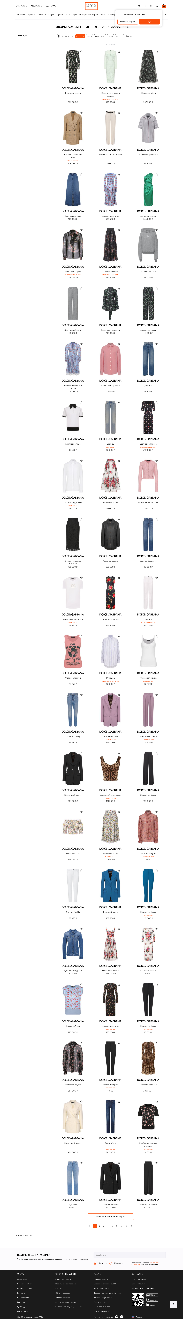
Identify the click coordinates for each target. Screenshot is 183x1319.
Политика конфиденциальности (68, 1307)
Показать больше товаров (110, 1217)
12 (126, 1226)
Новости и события (25, 1284)
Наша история (23, 1298)
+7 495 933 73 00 (139, 1279)
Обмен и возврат (62, 1293)
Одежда (42, 15)
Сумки (60, 15)
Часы (103, 15)
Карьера (21, 1302)
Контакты (21, 1293)
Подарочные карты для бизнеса (107, 1293)
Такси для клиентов (102, 1307)
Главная (19, 1235)
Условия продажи (62, 1298)
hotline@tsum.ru (138, 1284)
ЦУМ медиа (22, 1307)
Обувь (51, 15)
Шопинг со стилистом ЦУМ (105, 1284)
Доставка (59, 1288)
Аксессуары (71, 15)
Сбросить (130, 36)
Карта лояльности (101, 1311)
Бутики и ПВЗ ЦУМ (24, 1288)
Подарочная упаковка (103, 1298)
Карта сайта (22, 1311)
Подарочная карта (101, 1288)
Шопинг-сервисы (101, 1279)
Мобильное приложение (65, 1284)
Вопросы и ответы (63, 1279)
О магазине (22, 1279)
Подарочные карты (88, 15)
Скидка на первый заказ (65, 1302)
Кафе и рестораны (101, 1302)
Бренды (31, 15)
